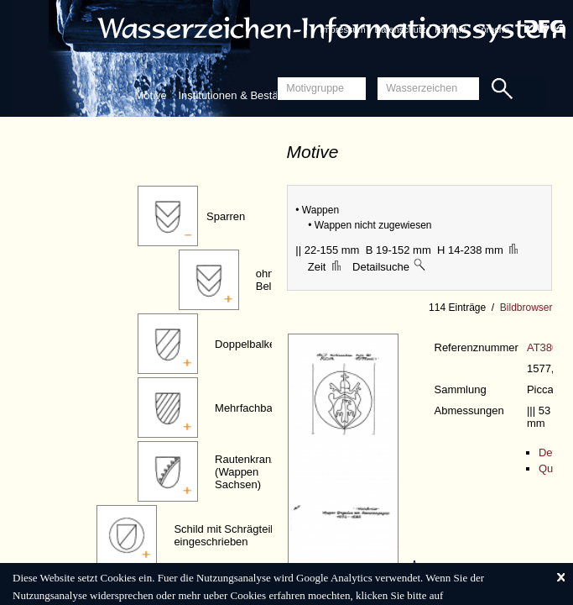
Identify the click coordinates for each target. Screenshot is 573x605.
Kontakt (450, 29)
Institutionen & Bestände (237, 95)
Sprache (492, 29)
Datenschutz (399, 29)
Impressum (342, 29)
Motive (151, 95)
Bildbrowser (526, 307)
